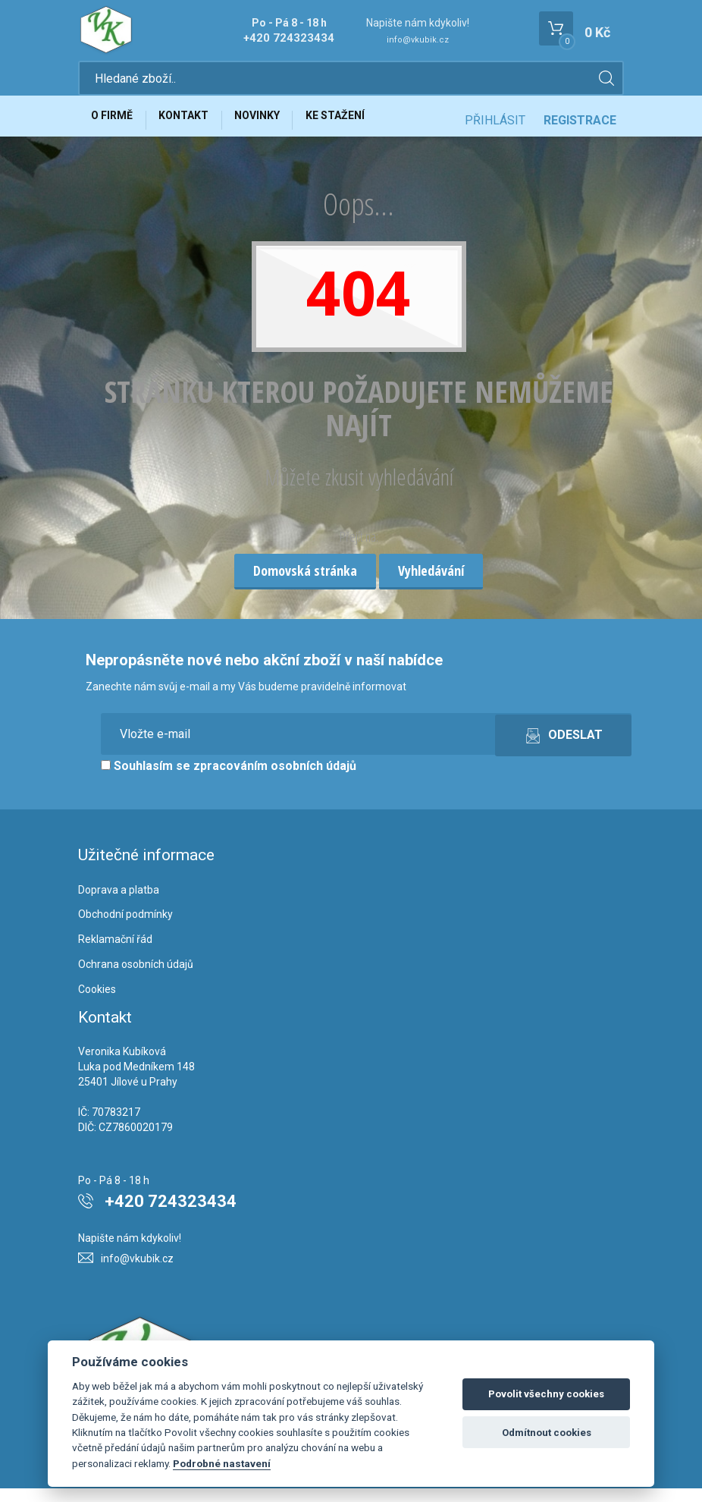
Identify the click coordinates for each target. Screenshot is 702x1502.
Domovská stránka (305, 585)
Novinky (278, 127)
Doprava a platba (118, 903)
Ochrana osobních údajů (135, 979)
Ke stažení (364, 127)
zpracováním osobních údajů (274, 779)
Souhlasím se (228, 779)
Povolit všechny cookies (546, 1394)
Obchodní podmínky (125, 928)
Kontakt (196, 127)
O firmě (116, 127)
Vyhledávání (431, 585)
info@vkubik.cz (418, 40)
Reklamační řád (115, 953)
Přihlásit (495, 127)
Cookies (97, 1003)
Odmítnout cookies (546, 1432)
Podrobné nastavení (222, 1463)
